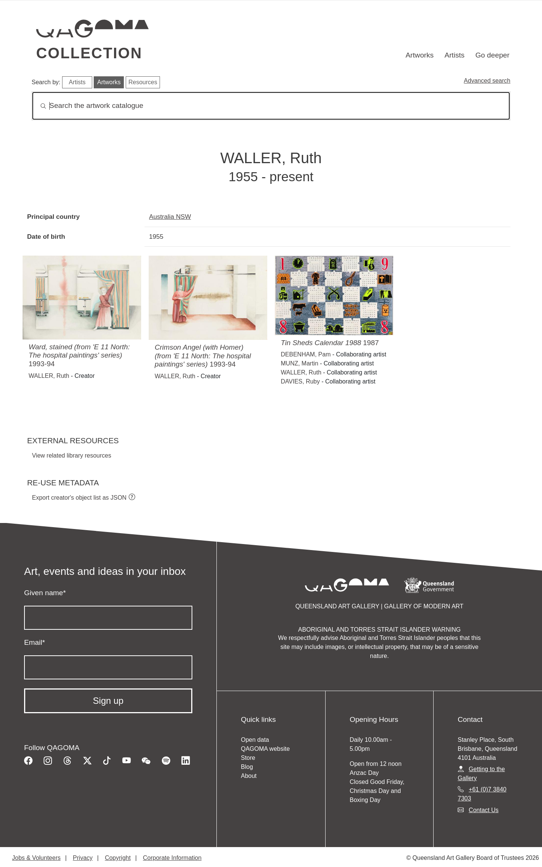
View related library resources (71, 455)
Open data (255, 740)
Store (248, 758)
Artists (454, 55)
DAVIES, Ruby (300, 381)
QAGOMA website (265, 749)
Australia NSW (170, 216)
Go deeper (492, 55)
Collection (89, 53)
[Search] (271, 105)
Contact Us (483, 810)
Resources (142, 82)
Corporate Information (172, 858)
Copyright (118, 858)
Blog (247, 767)
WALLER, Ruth (49, 376)
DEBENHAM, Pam (305, 354)
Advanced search (487, 80)
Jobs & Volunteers (36, 858)
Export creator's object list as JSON (79, 497)
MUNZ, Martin (299, 363)
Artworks (420, 55)
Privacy (83, 858)
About (249, 776)
